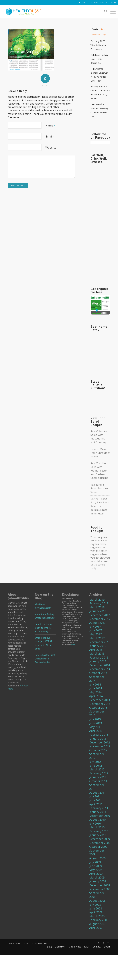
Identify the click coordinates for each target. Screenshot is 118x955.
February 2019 (98, 603)
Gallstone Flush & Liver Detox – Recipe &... (99, 58)
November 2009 (99, 843)
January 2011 (97, 812)
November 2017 (99, 619)
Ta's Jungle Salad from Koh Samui (99, 488)
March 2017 (96, 638)
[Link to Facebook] (98, 942)
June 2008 (95, 908)
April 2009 (95, 873)
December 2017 (99, 615)
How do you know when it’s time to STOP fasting (43, 628)
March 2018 (96, 607)
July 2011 (95, 796)
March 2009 (96, 877)
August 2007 (97, 924)
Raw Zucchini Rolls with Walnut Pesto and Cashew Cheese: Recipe (99, 470)
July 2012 (95, 762)
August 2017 (97, 623)
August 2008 (97, 900)
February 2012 (98, 773)
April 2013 (95, 731)
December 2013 (99, 700)
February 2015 (98, 657)
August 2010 (97, 819)
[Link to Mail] (108, 942)
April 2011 (95, 804)
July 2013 (95, 719)
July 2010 (95, 823)
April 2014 (95, 696)
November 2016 (99, 642)
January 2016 (97, 646)
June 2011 (95, 800)
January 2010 (97, 835)
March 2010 (96, 827)
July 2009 (95, 862)
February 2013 (98, 734)
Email (49, 136)
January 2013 (97, 738)
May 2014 (95, 692)
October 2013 (98, 707)
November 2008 (99, 889)
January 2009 (97, 881)
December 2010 (99, 815)
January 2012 (97, 777)
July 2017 (95, 626)
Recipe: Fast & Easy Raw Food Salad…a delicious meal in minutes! (99, 506)
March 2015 (96, 653)
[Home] (22, 12)
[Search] (104, 12)
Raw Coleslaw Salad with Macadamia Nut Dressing (98, 437)
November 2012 (99, 746)
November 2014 (99, 669)
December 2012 (99, 742)
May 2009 (95, 870)
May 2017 (95, 634)
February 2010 (98, 831)
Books (113, 2)
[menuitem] (83, 2)
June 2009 (95, 866)
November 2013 (99, 704)
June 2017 (95, 630)
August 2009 (97, 858)
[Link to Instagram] (103, 942)
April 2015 (95, 649)
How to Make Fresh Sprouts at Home (100, 452)
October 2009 (98, 846)
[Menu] (111, 12)
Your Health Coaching (99, 2)
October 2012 (98, 750)
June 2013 (95, 723)
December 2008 (99, 885)
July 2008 (95, 904)
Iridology (83, 2)
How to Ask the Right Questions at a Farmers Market (45, 659)
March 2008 (96, 916)
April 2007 (95, 928)
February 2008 (98, 920)
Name (50, 125)
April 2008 (95, 912)
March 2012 (96, 769)
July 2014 (95, 684)
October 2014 (98, 673)
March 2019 (96, 599)
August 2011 (97, 792)
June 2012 (95, 765)
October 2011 (98, 781)
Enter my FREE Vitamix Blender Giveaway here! (98, 45)
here (73, 645)
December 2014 (99, 665)
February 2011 (98, 808)
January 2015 (97, 661)
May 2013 (95, 727)
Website (50, 147)
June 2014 (95, 688)
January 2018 (97, 611)
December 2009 (99, 839)
